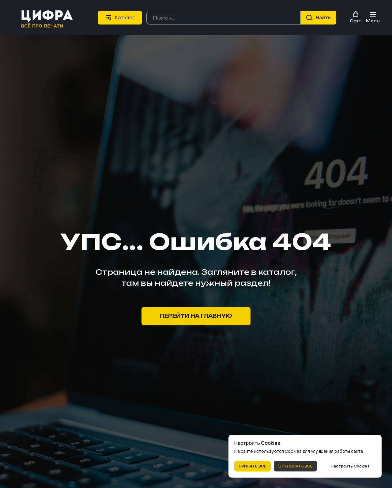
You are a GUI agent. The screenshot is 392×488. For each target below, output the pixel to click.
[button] (356, 17)
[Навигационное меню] (373, 17)
